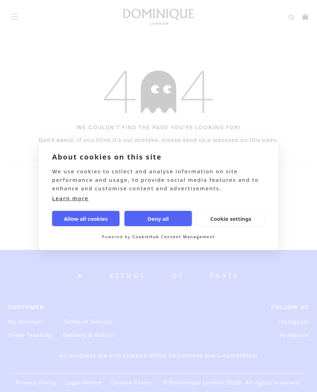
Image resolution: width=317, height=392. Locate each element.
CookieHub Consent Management (173, 236)
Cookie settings (230, 218)
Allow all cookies (86, 218)
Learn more (70, 198)
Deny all (158, 218)
